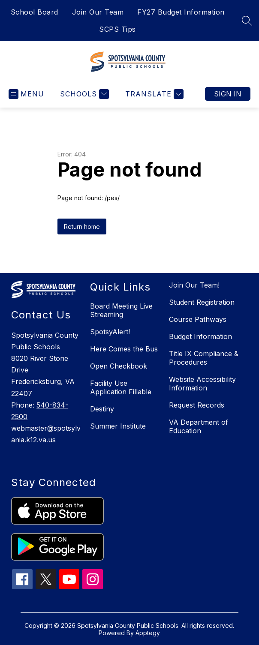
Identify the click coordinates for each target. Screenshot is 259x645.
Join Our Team (98, 12)
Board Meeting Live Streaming (121, 310)
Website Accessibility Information (202, 383)
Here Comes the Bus (124, 349)
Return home (82, 226)
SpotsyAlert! (110, 331)
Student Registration (202, 302)
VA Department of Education (198, 426)
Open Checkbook (118, 366)
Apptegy (148, 632)
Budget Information (200, 336)
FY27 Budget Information (181, 12)
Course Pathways (197, 319)
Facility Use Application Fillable (120, 387)
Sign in (227, 94)
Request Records (196, 405)
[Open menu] (26, 94)
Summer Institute (118, 426)
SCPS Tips (117, 29)
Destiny (102, 409)
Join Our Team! (194, 285)
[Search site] (247, 20)
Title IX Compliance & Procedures (203, 357)
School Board (34, 12)
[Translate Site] (153, 94)
